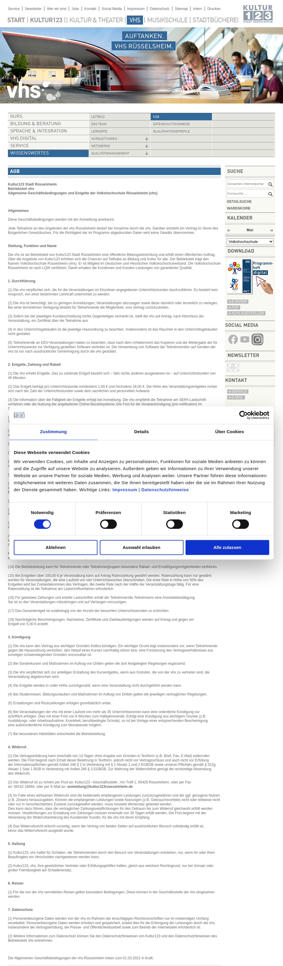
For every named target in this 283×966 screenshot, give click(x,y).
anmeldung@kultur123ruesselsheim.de (100, 787)
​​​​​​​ (257, 343)
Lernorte (99, 131)
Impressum (124, 489)
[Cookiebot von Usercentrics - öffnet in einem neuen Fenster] (243, 415)
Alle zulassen (227, 547)
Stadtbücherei (215, 20)
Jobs (75, 9)
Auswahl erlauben (141, 547)
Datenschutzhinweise (165, 489)
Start (16, 20)
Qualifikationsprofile (171, 131)
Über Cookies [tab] (229, 431)
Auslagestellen (248, 313)
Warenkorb (238, 208)
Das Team (99, 124)
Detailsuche (239, 202)
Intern (197, 9)
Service (14, 9)
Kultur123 (46, 20)
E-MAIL (237, 397)
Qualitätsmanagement (110, 153)
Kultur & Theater (96, 20)
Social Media (112, 9)
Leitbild (98, 117)
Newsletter (33, 9)
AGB (156, 117)
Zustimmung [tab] (53, 431)
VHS (134, 20)
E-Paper (239, 302)
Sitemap (181, 9)
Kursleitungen (104, 139)
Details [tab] (141, 431)
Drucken (214, 9)
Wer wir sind (56, 9)
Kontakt (90, 9)
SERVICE (239, 392)
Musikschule (167, 20)
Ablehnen (55, 547)
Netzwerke (100, 146)
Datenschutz (160, 9)
